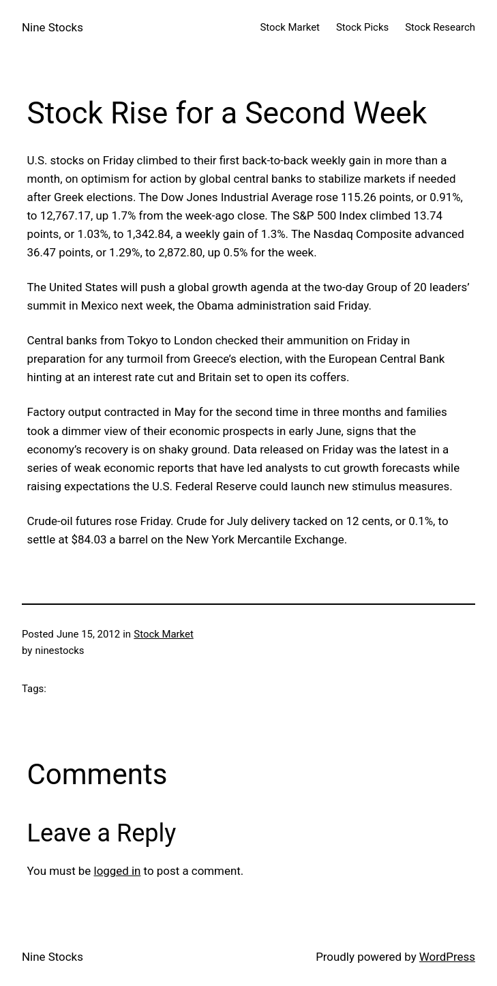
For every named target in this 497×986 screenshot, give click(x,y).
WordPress (447, 956)
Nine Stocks (52, 27)
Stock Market (164, 634)
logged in (117, 871)
